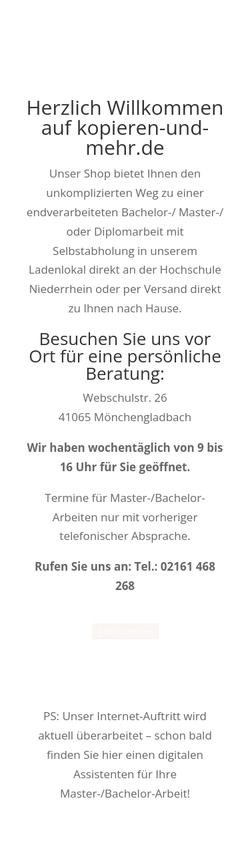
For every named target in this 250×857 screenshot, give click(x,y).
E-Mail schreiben (124, 631)
